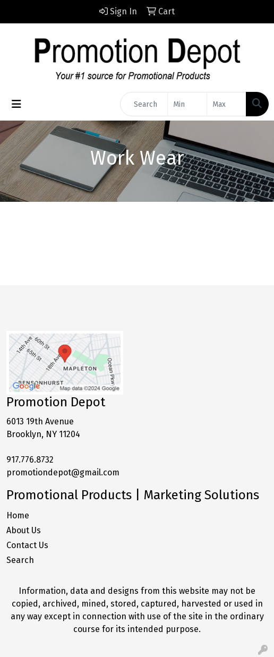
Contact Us (27, 545)
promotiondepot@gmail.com (62, 472)
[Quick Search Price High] (226, 104)
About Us (23, 530)
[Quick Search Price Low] (187, 104)
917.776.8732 (30, 460)
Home (17, 515)
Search (20, 560)
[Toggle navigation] (16, 104)
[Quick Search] (144, 104)
